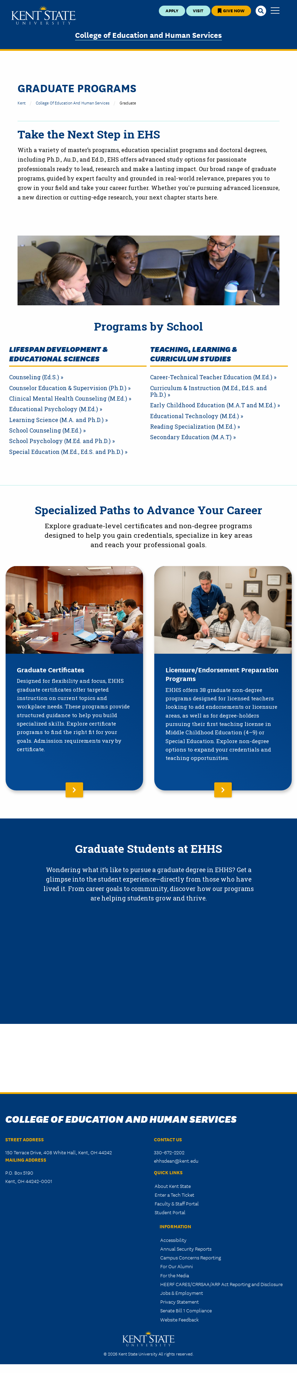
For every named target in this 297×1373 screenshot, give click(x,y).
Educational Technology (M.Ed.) (194, 416)
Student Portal (170, 1212)
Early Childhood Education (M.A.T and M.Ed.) (213, 405)
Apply (172, 10)
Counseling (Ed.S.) (34, 377)
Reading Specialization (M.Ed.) (193, 426)
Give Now (231, 10)
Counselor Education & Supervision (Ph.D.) (67, 388)
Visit (198, 10)
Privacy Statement (179, 1301)
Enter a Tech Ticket (174, 1194)
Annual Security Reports (185, 1248)
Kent (22, 102)
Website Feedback (179, 1319)
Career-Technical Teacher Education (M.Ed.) (211, 377)
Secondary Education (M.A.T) (190, 437)
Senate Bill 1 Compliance (186, 1310)
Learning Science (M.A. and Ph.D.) (56, 419)
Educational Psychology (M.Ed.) (53, 409)
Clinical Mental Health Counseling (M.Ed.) (68, 398)
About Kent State (173, 1186)
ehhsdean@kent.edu (176, 1160)
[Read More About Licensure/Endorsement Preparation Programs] (223, 678)
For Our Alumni (176, 1266)
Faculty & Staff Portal (177, 1203)
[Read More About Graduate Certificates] (74, 678)
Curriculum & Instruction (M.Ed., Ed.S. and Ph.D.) (208, 391)
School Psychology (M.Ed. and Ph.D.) (59, 440)
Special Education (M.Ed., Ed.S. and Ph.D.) (66, 451)
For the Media (174, 1275)
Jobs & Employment (181, 1293)
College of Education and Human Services (148, 34)
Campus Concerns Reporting (190, 1257)
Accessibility (173, 1240)
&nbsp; (148, 1004)
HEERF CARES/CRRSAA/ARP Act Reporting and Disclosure (221, 1284)
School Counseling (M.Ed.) (45, 430)
